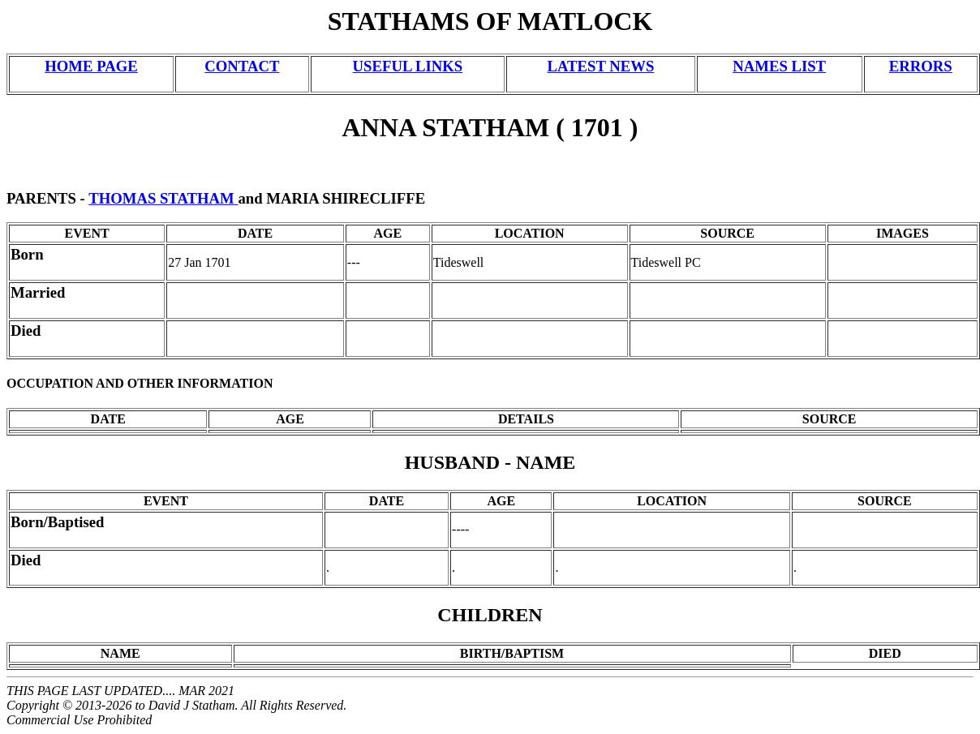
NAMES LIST (779, 66)
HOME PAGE (91, 66)
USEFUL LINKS (408, 66)
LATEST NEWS (601, 66)
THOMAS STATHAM (163, 198)
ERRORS (920, 66)
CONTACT (241, 66)
